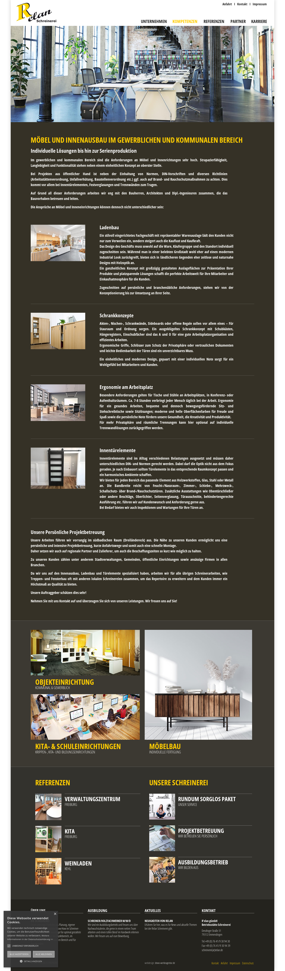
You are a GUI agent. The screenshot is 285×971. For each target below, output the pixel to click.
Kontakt (215, 963)
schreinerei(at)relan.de (212, 950)
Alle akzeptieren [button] (19, 954)
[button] (31, 961)
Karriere (259, 21)
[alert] (31, 939)
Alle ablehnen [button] (44, 954)
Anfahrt (224, 963)
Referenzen (214, 21)
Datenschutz (248, 963)
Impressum (235, 963)
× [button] (55, 914)
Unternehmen (154, 21)
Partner (238, 21)
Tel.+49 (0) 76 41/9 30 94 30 (216, 941)
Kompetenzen (184, 21)
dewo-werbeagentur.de (165, 963)
